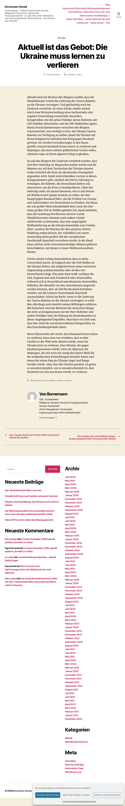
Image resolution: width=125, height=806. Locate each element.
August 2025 (72, 518)
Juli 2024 (70, 566)
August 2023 (72, 606)
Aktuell (62, 38)
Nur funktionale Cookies (76, 795)
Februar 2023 (72, 628)
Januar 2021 (71, 720)
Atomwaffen (36, 381)
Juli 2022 (70, 654)
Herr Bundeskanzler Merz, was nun (23, 495)
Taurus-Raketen (50, 381)
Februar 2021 (72, 716)
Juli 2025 (70, 522)
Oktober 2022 (72, 643)
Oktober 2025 (72, 511)
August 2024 (72, 562)
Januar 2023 (71, 632)
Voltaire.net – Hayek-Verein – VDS (93, 23)
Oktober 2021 (72, 687)
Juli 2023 (70, 610)
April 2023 (70, 621)
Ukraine (61, 381)
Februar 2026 (72, 496)
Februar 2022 (72, 672)
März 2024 (70, 581)
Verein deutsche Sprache (97, 19)
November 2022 (73, 639)
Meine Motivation (74, 19)
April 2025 (70, 533)
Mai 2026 (70, 485)
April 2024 (70, 577)
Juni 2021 (70, 702)
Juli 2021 (69, 698)
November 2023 (73, 595)
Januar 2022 (71, 676)
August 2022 (71, 650)
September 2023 (74, 603)
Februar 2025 (72, 540)
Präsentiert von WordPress (21, 799)
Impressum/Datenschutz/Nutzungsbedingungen (79, 801)
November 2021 (73, 683)
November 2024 (73, 551)
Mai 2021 (69, 705)
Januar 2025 (71, 544)
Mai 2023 (70, 617)
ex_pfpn (9, 562)
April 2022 (70, 665)
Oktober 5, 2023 (74, 75)
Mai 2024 (70, 573)
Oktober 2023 (72, 599)
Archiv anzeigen (48, 418)
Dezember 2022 (73, 636)
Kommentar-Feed (74, 773)
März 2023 (70, 625)
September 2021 (74, 691)
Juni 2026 (70, 482)
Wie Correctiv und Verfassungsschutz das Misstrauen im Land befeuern (28, 574)
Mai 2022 (70, 661)
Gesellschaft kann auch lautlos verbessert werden (31, 501)
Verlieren (70, 381)
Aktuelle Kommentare (76, 747)
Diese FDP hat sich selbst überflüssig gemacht (29, 524)
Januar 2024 (71, 588)
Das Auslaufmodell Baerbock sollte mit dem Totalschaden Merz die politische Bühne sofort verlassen (31, 586)
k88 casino (10, 583)
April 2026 (70, 489)
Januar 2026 (71, 500)
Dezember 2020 (73, 724)
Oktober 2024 (72, 555)
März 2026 (70, 493)
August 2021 (71, 694)
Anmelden (70, 766)
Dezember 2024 (73, 548)
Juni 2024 (70, 570)
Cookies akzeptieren (48, 795)
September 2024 (74, 559)
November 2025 (73, 507)
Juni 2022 (70, 658)
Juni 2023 (70, 614)
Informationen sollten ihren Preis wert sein (89, 12)
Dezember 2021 (73, 680)
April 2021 (70, 709)
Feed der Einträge (74, 769)
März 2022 (70, 669)
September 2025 (74, 515)
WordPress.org (73, 777)
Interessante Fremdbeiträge (94, 15)
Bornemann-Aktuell (18, 6)
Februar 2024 (72, 584)
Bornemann (55, 75)
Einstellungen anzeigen (107, 795)
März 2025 (70, 537)
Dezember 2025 (73, 504)
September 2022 (74, 647)
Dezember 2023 (73, 592)
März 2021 (70, 713)
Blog (108, 4)
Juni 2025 (70, 526)
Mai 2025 (70, 529)
